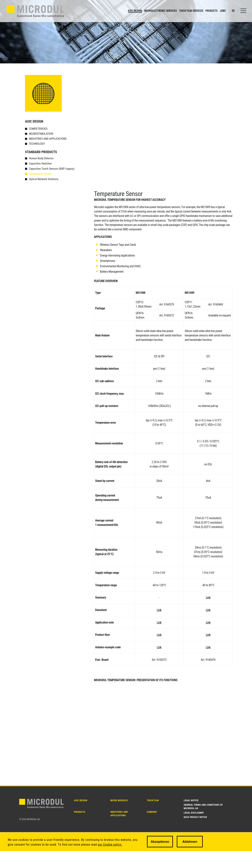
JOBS (223, 10)
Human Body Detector (41, 158)
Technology (37, 143)
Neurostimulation (41, 133)
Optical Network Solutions (43, 179)
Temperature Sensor (40, 174)
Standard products (41, 152)
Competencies (38, 128)
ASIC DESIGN (135, 10)
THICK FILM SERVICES (191, 10)
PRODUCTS (211, 10)
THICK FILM (153, 800)
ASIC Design (34, 121)
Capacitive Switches (40, 163)
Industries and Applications (48, 138)
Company (152, 812)
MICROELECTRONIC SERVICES (160, 10)
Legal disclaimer (194, 812)
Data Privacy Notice (195, 817)
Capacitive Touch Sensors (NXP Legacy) (51, 168)
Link (208, 597)
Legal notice (191, 800)
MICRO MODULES (119, 800)
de (233, 10)
